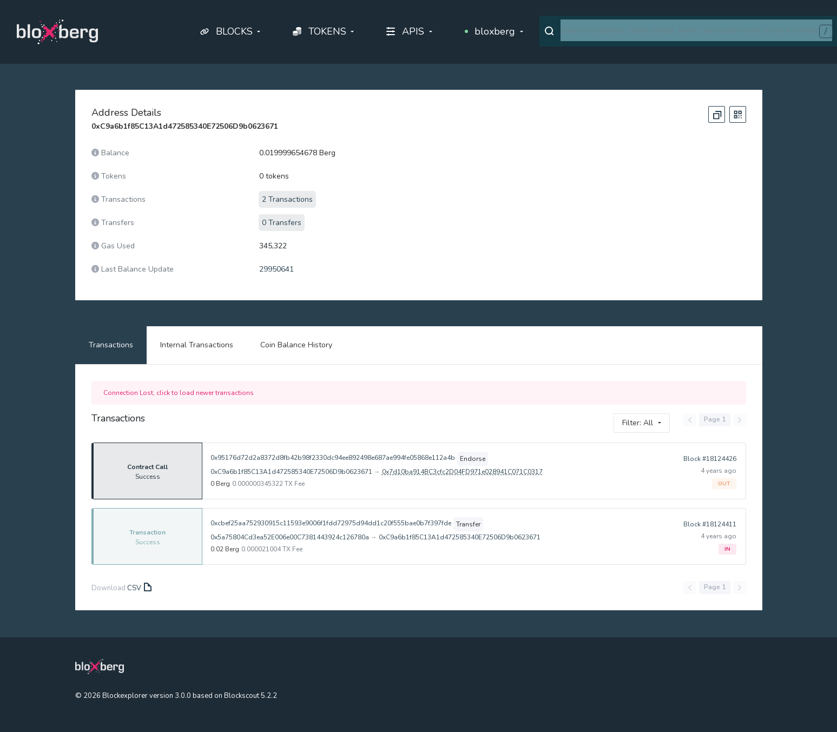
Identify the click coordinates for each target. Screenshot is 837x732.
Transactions (111, 345)
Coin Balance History (296, 345)
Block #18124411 (709, 524)
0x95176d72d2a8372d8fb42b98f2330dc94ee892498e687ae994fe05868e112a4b (332, 457)
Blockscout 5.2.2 (250, 696)
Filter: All (637, 423)
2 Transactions (287, 199)
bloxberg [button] (490, 31)
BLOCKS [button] (226, 31)
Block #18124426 (709, 458)
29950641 (276, 269)
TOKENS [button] (319, 31)
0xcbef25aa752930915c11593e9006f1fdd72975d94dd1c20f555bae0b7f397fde (330, 523)
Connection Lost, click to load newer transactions (178, 392)
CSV (138, 588)
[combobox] (696, 30)
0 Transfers (281, 222)
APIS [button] (405, 31)
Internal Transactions (196, 345)
